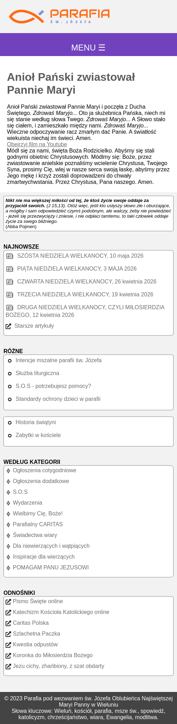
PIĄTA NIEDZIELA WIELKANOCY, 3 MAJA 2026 (71, 269)
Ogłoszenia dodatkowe (37, 481)
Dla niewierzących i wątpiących (48, 546)
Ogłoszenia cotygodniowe (41, 470)
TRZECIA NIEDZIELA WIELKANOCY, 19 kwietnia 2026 (79, 294)
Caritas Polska (27, 623)
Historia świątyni (31, 422)
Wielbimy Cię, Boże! (34, 513)
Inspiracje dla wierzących (40, 557)
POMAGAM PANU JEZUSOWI (47, 567)
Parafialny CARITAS (34, 524)
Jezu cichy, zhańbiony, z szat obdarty (55, 666)
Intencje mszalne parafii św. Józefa (54, 360)
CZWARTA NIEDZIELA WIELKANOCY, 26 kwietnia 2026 (81, 282)
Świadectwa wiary (31, 535)
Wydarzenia (24, 503)
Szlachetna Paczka (33, 634)
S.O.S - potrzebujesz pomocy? (48, 386)
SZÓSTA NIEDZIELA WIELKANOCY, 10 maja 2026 (75, 256)
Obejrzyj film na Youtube (37, 144)
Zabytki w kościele (33, 435)
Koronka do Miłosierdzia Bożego (49, 655)
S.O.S (17, 492)
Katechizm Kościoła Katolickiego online (57, 612)
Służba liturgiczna (32, 373)
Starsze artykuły (30, 326)
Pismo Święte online (34, 601)
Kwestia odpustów (32, 644)
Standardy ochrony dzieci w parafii (53, 399)
